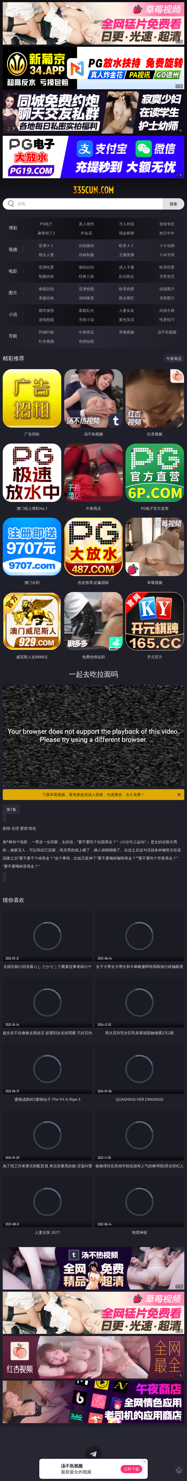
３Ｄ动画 (167, 245)
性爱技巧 (167, 319)
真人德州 (86, 223)
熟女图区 (126, 297)
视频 (13, 249)
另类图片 (167, 297)
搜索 (173, 203)
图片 (13, 293)
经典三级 (86, 276)
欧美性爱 (167, 267)
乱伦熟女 (126, 276)
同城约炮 (46, 332)
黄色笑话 (126, 319)
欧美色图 (126, 288)
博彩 (13, 228)
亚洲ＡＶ (46, 245)
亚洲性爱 (46, 267)
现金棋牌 (126, 233)
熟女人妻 (46, 254)
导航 (13, 336)
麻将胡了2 (46, 233)
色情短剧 (86, 341)
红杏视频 (46, 341)
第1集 (11, 809)
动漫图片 (167, 288)
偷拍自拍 (86, 267)
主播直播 (126, 254)
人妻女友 (126, 310)
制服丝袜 (46, 276)
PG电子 (46, 223)
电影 (13, 271)
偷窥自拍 (46, 288)
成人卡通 (126, 267)
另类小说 (86, 319)
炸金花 (86, 233)
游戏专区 (167, 223)
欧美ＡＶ (126, 245)
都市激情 (46, 310)
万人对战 (126, 223)
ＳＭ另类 (167, 254)
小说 (13, 314)
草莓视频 (126, 332)
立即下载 (131, 1469)
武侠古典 (167, 310)
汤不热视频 (166, 332)
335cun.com (93, 190)
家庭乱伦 (86, 310)
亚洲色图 (86, 288)
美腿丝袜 (46, 297)
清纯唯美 (86, 297)
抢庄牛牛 (167, 233)
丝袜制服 (86, 254)
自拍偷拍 (86, 245)
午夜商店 (86, 332)
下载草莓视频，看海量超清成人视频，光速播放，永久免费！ (112, 794)
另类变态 (167, 276)
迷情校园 (46, 319)
